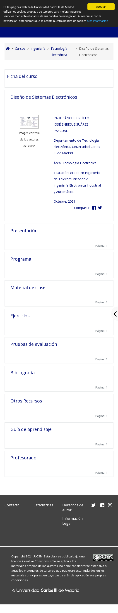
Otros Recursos (26, 401)
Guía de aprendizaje (31, 429)
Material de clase (28, 287)
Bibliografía (22, 373)
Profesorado (23, 458)
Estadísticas (43, 505)
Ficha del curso (22, 76)
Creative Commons (35, 561)
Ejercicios (19, 316)
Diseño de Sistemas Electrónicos (43, 97)
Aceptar (101, 7)
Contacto (12, 505)
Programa (20, 259)
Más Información (97, 21)
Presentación (24, 230)
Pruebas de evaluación (33, 344)
